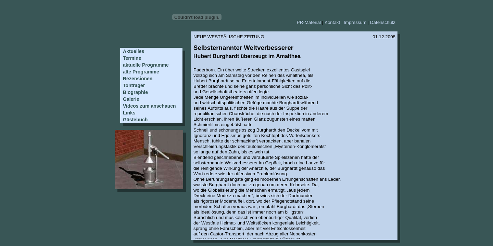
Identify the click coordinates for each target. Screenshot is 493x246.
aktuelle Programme (146, 65)
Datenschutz (382, 22)
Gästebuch (135, 119)
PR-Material (309, 22)
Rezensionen (137, 78)
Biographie (135, 92)
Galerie (131, 99)
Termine (132, 58)
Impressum (355, 22)
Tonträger (134, 85)
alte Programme (141, 71)
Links (129, 112)
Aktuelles (133, 51)
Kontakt (332, 22)
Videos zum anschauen (149, 106)
